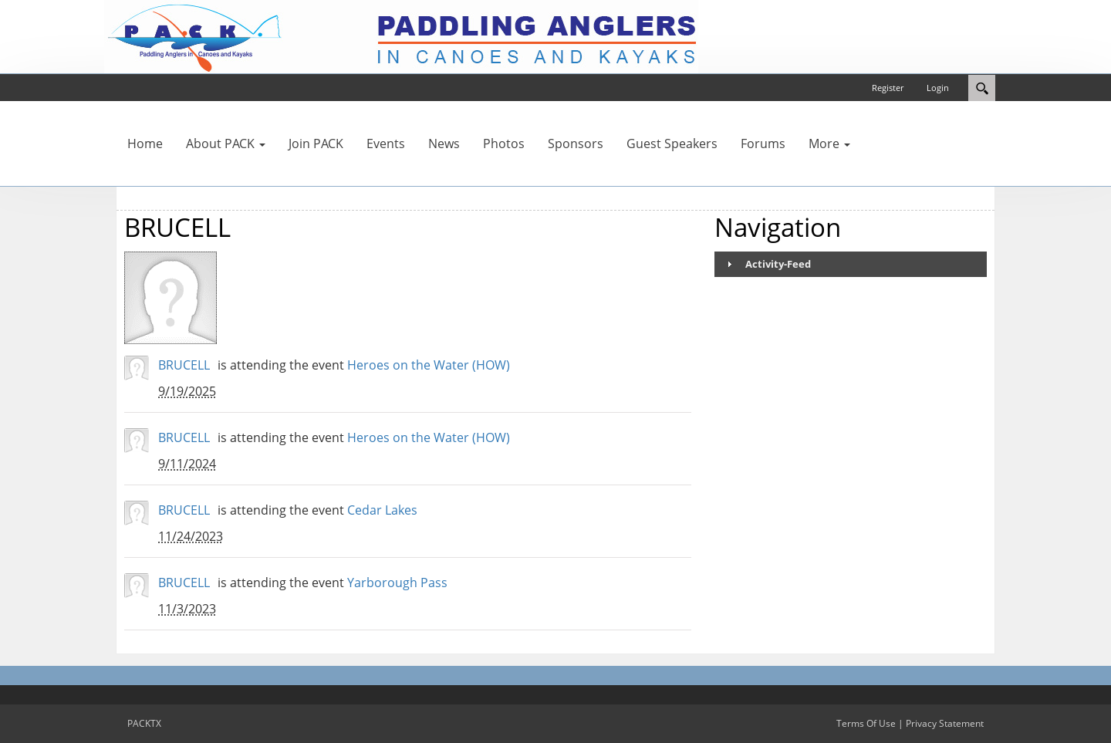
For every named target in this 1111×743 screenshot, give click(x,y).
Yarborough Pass (397, 582)
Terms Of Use (866, 723)
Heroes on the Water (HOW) (428, 364)
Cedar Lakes (382, 510)
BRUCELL (184, 364)
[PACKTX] (401, 35)
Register (887, 87)
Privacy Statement (945, 723)
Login (938, 87)
